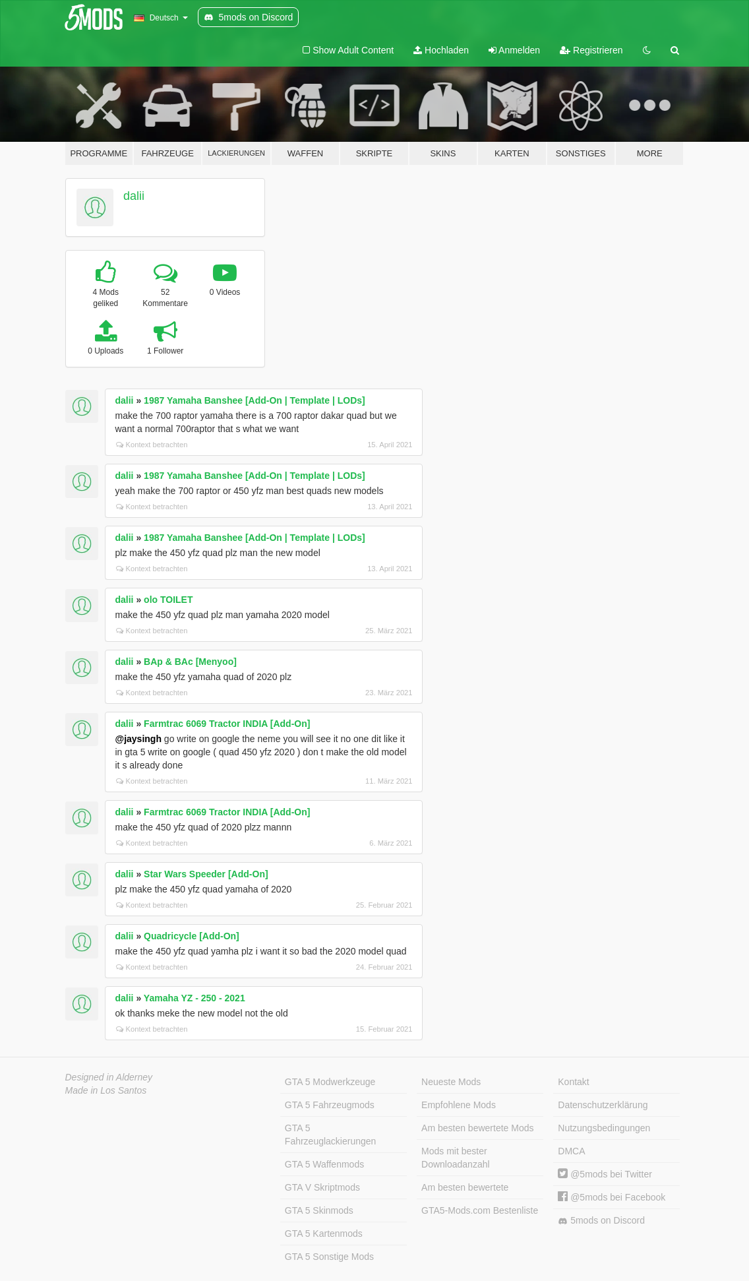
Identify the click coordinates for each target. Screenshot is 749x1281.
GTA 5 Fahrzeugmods (329, 1105)
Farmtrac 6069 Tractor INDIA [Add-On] (227, 723)
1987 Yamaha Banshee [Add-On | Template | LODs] (254, 400)
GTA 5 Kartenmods (324, 1233)
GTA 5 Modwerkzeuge (330, 1082)
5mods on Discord (601, 1220)
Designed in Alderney (109, 1077)
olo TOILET (168, 599)
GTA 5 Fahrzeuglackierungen (330, 1134)
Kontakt (573, 1082)
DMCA (571, 1151)
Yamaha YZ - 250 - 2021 (194, 998)
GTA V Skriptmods (322, 1187)
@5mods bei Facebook (611, 1197)
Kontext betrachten (152, 445)
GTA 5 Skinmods (319, 1210)
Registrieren (591, 50)
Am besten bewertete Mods (477, 1128)
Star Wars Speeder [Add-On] (206, 874)
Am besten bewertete (464, 1187)
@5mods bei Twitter (605, 1174)
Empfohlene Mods (458, 1105)
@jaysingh (138, 739)
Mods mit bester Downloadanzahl (455, 1158)
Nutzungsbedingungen (604, 1128)
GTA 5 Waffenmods (324, 1164)
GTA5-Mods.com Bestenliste (479, 1210)
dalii (133, 196)
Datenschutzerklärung (602, 1105)
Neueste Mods (451, 1082)
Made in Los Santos (106, 1090)
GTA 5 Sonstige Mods (329, 1256)
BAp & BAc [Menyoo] (190, 661)
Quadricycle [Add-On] (191, 936)
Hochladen (441, 50)
